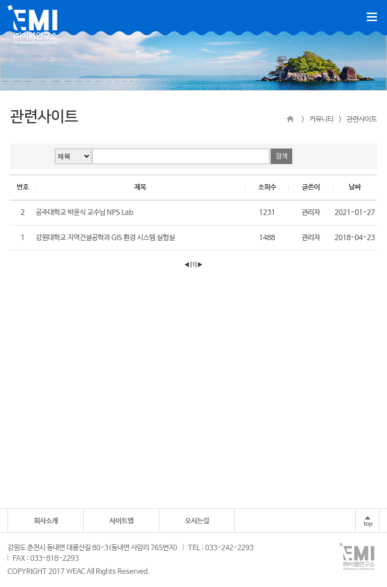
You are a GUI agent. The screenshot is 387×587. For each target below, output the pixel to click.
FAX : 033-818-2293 (46, 558)
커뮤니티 (321, 119)
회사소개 (46, 521)
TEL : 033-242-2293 (220, 548)
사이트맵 (121, 521)
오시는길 (197, 521)
